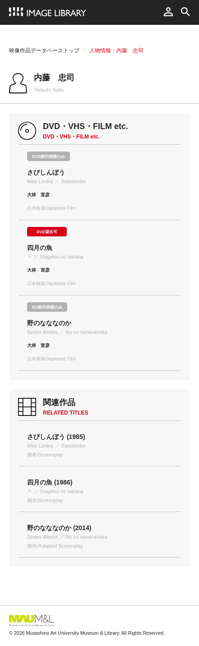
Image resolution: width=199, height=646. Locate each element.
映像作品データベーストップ (44, 50)
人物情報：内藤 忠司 (116, 50)
